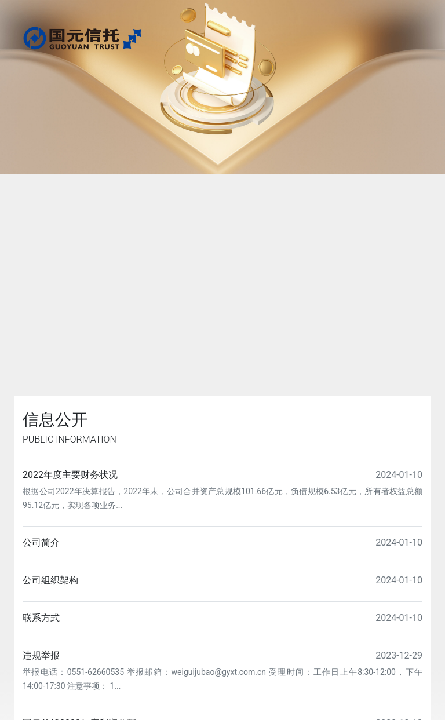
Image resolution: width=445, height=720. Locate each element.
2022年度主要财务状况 (70, 474)
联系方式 (41, 617)
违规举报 (41, 655)
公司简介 (41, 542)
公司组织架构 (50, 580)
